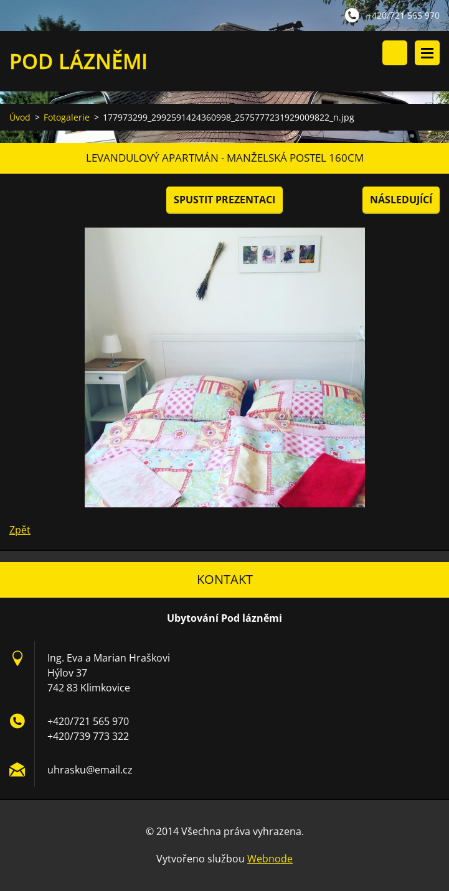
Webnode (270, 859)
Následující (401, 199)
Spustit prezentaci (224, 199)
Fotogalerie (67, 117)
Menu (427, 52)
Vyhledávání (394, 52)
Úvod (20, 117)
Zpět (20, 530)
